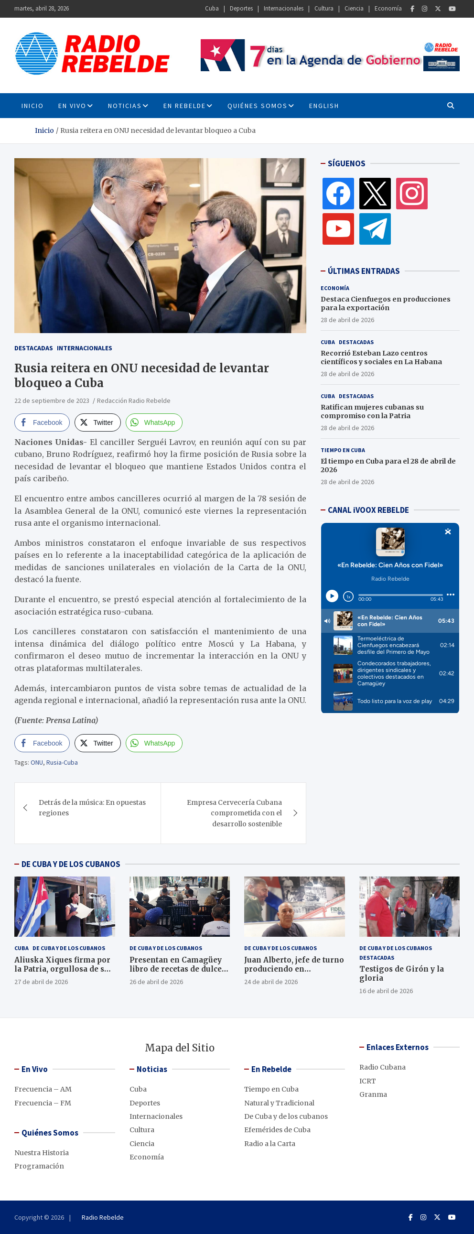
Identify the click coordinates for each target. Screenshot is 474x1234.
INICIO (33, 105)
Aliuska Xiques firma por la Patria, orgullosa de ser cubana (63, 969)
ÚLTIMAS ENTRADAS (364, 271)
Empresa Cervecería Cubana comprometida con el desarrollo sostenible (234, 813)
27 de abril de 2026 (41, 981)
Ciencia (354, 8)
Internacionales (283, 8)
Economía (388, 8)
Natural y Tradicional (279, 1103)
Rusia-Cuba (62, 762)
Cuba (212, 8)
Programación (39, 1166)
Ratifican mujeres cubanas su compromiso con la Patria (372, 411)
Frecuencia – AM (43, 1089)
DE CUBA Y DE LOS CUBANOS (71, 864)
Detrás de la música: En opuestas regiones (92, 807)
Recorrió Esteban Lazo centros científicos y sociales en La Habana (381, 357)
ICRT (367, 1081)
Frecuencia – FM (42, 1103)
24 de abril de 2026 (271, 981)
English (324, 105)
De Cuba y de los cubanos (68, 948)
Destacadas (33, 348)
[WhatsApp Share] (154, 422)
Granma (373, 1094)
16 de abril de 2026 (386, 990)
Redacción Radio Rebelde (134, 400)
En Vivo (72, 105)
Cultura (324, 8)
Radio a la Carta (269, 1143)
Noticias (125, 105)
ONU (37, 762)
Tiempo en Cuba (343, 450)
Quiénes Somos (257, 105)
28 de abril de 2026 (347, 319)
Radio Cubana (382, 1067)
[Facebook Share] (42, 422)
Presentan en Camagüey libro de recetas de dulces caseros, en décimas (177, 969)
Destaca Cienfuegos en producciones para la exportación (386, 303)
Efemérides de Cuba (277, 1130)
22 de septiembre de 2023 (51, 400)
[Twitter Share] (97, 422)
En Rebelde (184, 105)
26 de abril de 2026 (156, 981)
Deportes (241, 8)
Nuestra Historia (41, 1152)
